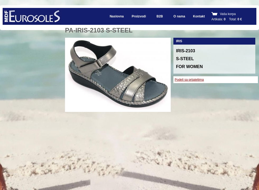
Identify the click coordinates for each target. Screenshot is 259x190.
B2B (159, 16)
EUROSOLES (32, 16)
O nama (179, 16)
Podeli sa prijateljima (189, 80)
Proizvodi (139, 16)
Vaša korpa (228, 14)
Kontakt (199, 16)
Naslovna (117, 16)
